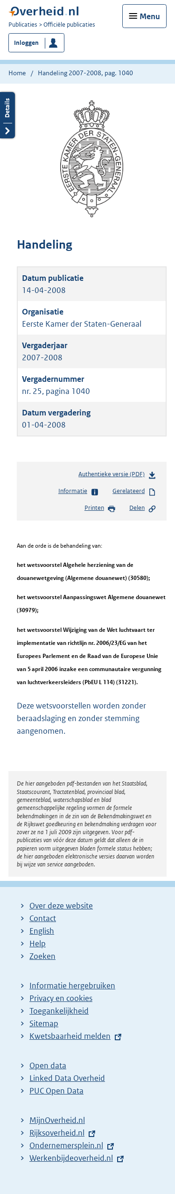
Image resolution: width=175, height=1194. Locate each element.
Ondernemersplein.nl (66, 1145)
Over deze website (61, 906)
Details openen (7, 115)
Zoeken (42, 956)
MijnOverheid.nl (57, 1120)
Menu (150, 16)
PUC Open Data (56, 1091)
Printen (100, 508)
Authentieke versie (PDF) (117, 476)
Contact (42, 918)
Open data (47, 1065)
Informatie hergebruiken (72, 985)
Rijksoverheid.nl (56, 1133)
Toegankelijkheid (59, 1011)
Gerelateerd (134, 491)
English (41, 931)
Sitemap (43, 1023)
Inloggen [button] (26, 43)
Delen (142, 508)
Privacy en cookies (60, 998)
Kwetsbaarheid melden (70, 1036)
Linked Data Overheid (67, 1078)
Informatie (78, 491)
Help (37, 943)
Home (17, 73)
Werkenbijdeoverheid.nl (71, 1158)
